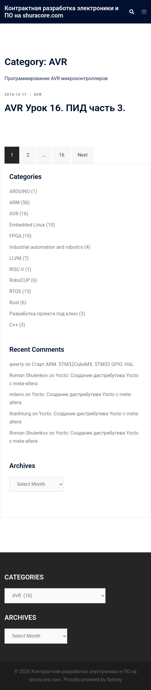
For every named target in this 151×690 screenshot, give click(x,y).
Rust (14, 302)
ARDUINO (19, 191)
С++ (13, 325)
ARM (14, 202)
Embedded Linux (27, 225)
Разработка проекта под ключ (43, 314)
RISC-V (16, 269)
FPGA (15, 236)
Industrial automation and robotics (46, 247)
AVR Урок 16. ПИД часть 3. (65, 108)
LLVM (15, 258)
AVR (38, 94)
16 (61, 155)
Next (83, 155)
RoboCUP (19, 280)
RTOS (15, 291)
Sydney (114, 679)
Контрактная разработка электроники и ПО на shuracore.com (61, 12)
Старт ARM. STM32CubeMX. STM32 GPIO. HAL (83, 364)
